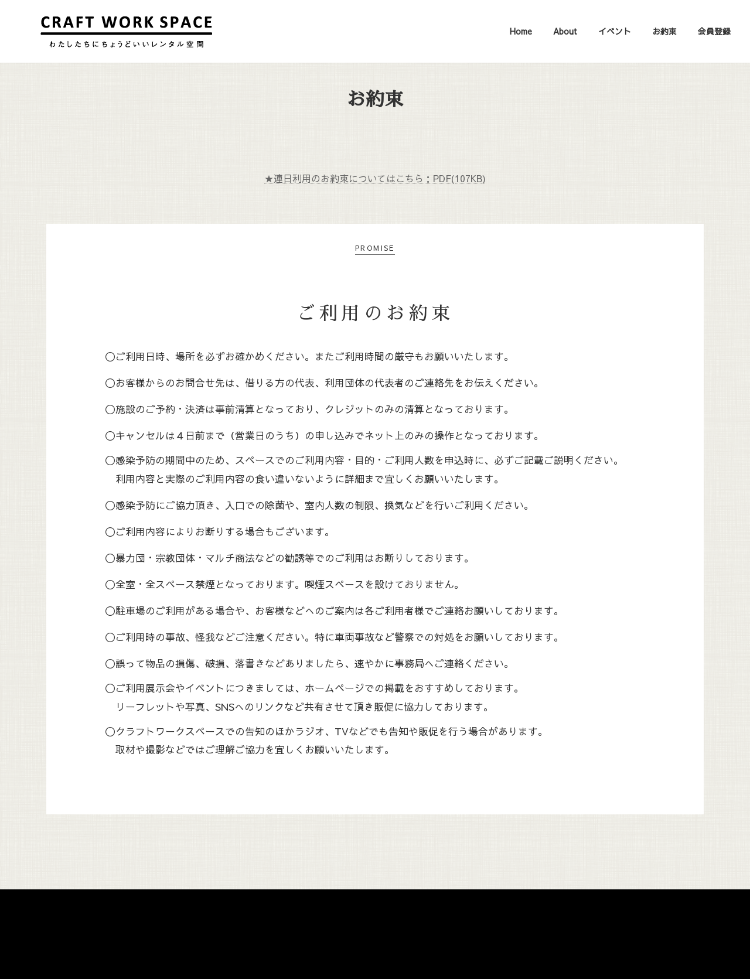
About (323, 914)
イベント (370, 914)
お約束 (417, 914)
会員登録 (465, 914)
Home (280, 914)
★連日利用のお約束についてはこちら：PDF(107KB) (375, 178)
